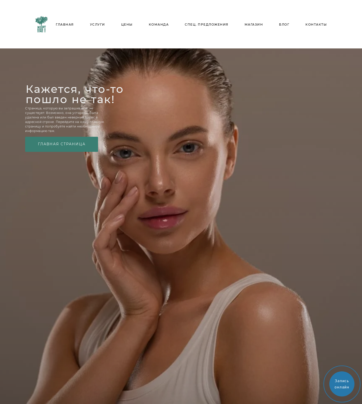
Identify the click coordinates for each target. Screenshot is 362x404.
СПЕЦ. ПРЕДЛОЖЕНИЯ (207, 24)
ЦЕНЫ (127, 24)
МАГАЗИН (254, 24)
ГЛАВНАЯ (65, 24)
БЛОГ (284, 24)
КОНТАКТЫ (316, 24)
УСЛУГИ (97, 24)
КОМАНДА (159, 24)
